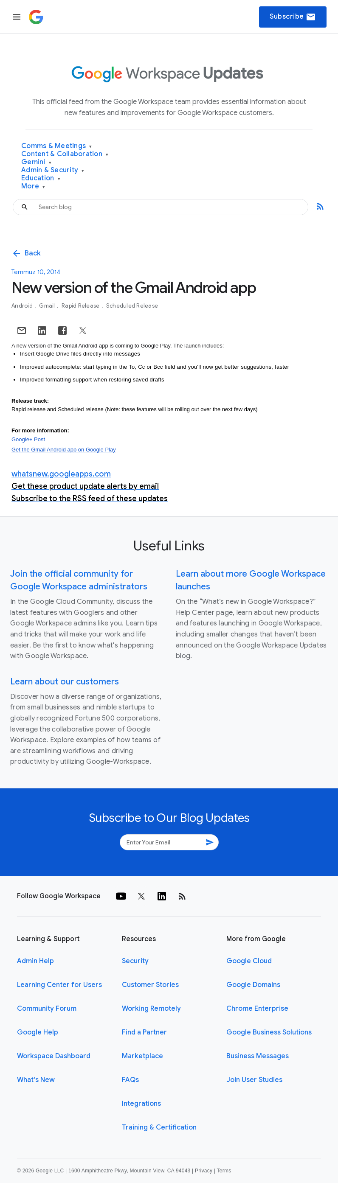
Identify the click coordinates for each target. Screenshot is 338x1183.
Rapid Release (81, 305)
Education (40, 178)
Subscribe (293, 17)
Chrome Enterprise (257, 1008)
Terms (224, 1171)
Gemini (36, 162)
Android (22, 305)
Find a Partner (144, 1032)
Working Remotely (151, 1008)
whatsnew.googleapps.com (61, 474)
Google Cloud (249, 961)
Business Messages (257, 1056)
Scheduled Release (132, 305)
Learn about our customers (64, 681)
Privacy (203, 1171)
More (33, 186)
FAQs (130, 1080)
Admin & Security (52, 170)
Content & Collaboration (64, 154)
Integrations (141, 1103)
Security (135, 961)
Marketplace (142, 1056)
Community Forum (46, 1008)
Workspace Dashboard (53, 1056)
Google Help (37, 1032)
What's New (36, 1080)
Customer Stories (150, 985)
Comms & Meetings (56, 146)
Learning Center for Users (59, 985)
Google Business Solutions (269, 1032)
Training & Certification (159, 1127)
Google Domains (253, 985)
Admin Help (35, 961)
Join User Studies (254, 1080)
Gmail (47, 305)
